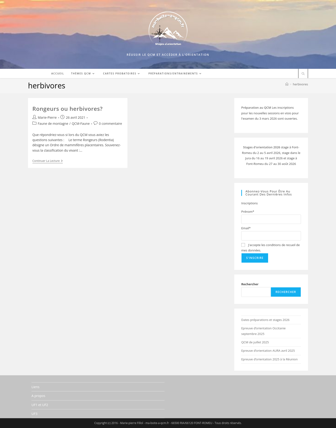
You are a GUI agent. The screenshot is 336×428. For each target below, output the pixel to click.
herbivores (300, 84)
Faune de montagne (53, 123)
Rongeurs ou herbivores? (67, 108)
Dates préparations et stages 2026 (265, 320)
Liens (35, 387)
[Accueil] (286, 84)
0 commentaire (110, 123)
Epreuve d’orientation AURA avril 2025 (268, 350)
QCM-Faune (81, 123)
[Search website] (303, 74)
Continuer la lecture (47, 161)
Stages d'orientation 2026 (261, 147)
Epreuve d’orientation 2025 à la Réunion (269, 359)
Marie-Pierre (47, 117)
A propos (38, 395)
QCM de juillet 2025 (255, 342)
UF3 (34, 413)
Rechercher (250, 284)
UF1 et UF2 (40, 405)
